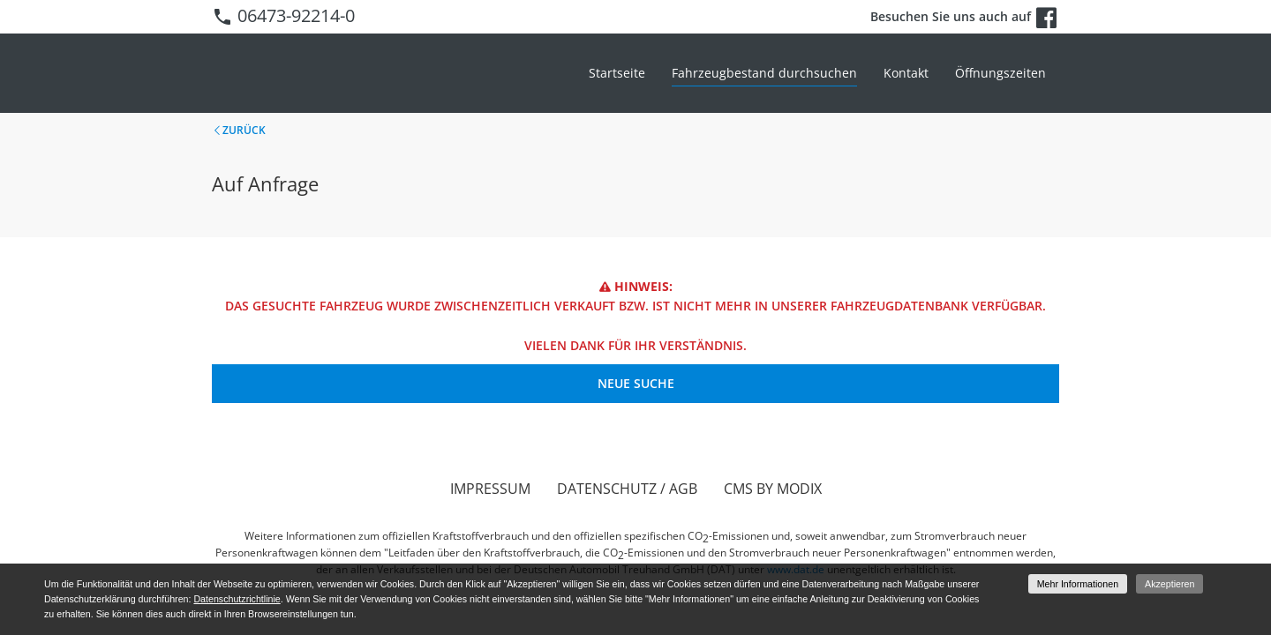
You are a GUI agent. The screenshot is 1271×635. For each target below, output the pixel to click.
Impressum (490, 488)
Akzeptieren (1169, 584)
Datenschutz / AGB (627, 488)
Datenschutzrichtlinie (236, 599)
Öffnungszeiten (1000, 72)
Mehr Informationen (1077, 584)
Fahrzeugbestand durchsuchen (764, 72)
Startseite (617, 72)
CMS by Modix (773, 488)
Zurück (244, 130)
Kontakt (906, 72)
